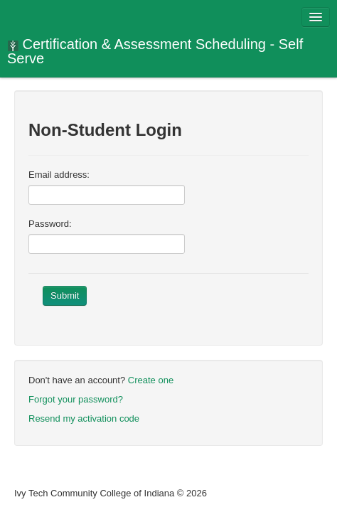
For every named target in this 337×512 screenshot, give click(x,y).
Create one (150, 380)
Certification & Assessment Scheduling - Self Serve (155, 51)
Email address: (59, 174)
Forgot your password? (75, 399)
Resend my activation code (83, 418)
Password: (50, 223)
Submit (64, 295)
